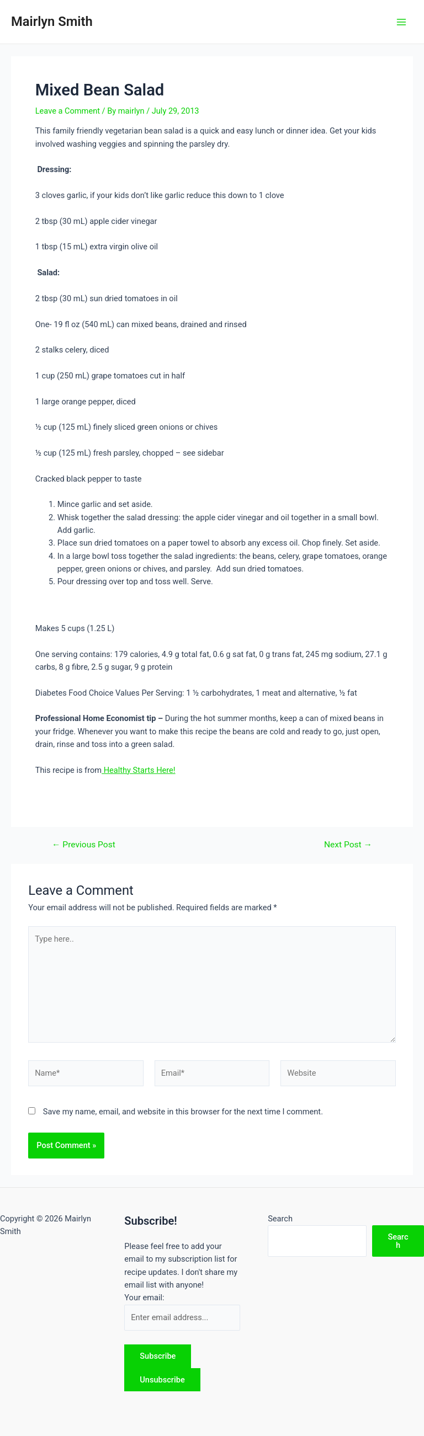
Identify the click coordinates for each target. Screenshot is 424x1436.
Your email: (144, 1297)
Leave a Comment (67, 111)
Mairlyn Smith (52, 21)
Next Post (348, 845)
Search (280, 1219)
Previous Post (83, 845)
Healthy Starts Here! (139, 770)
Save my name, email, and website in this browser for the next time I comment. (183, 1112)
